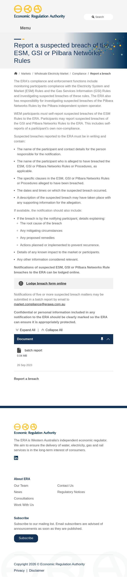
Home (15, 73)
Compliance (79, 73)
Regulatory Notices (71, 492)
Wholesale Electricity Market (51, 73)
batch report (33, 350)
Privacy (19, 570)
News (18, 492)
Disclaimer (36, 570)
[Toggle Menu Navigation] (23, 28)
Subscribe (26, 538)
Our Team (21, 485)
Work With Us (24, 505)
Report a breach (26, 379)
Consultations (24, 498)
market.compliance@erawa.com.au (39, 304)
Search (99, 16)
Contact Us (65, 485)
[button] (63, 339)
